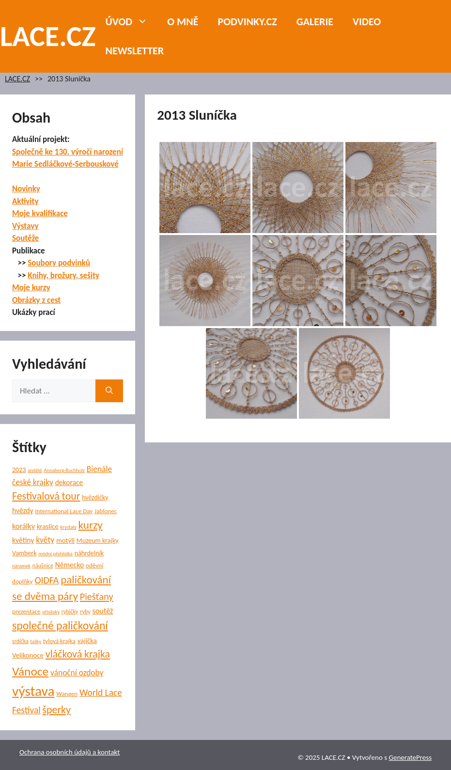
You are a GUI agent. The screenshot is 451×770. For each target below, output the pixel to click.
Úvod (132, 21)
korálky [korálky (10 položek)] (23, 526)
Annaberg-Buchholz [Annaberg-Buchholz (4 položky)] (64, 470)
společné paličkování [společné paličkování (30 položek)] (60, 625)
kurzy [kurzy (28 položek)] (90, 525)
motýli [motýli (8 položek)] (65, 540)
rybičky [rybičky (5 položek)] (70, 611)
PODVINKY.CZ (247, 21)
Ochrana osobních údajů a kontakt (69, 752)
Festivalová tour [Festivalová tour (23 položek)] (46, 496)
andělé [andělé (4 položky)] (35, 470)
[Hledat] (109, 391)
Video (367, 21)
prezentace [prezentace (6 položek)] (26, 611)
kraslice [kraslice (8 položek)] (48, 526)
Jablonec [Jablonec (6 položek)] (105, 511)
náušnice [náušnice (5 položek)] (42, 565)
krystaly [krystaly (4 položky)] (69, 527)
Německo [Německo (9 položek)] (69, 564)
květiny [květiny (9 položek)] (23, 540)
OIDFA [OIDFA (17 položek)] (46, 580)
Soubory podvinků (59, 263)
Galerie (314, 21)
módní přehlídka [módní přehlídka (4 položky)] (55, 553)
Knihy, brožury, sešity (63, 275)
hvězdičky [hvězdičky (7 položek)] (95, 497)
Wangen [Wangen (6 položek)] (67, 694)
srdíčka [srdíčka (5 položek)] (20, 641)
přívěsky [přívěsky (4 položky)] (51, 612)
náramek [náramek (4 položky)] (21, 566)
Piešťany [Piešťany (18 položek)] (96, 596)
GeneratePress (410, 757)
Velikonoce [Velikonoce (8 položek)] (28, 655)
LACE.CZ (48, 36)
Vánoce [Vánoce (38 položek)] (30, 671)
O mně (182, 21)
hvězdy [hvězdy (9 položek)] (22, 510)
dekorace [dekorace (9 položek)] (69, 482)
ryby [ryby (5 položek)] (85, 611)
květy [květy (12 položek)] (45, 539)
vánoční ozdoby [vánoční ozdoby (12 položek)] (77, 672)
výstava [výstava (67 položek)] (33, 691)
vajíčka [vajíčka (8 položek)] (87, 640)
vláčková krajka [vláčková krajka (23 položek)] (78, 653)
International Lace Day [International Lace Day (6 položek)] (64, 511)
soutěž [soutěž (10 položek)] (102, 610)
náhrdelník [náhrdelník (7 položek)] (89, 553)
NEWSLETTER (135, 50)
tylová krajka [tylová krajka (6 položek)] (59, 641)
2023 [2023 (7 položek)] (19, 470)
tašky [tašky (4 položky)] (36, 641)
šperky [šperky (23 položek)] (57, 709)
